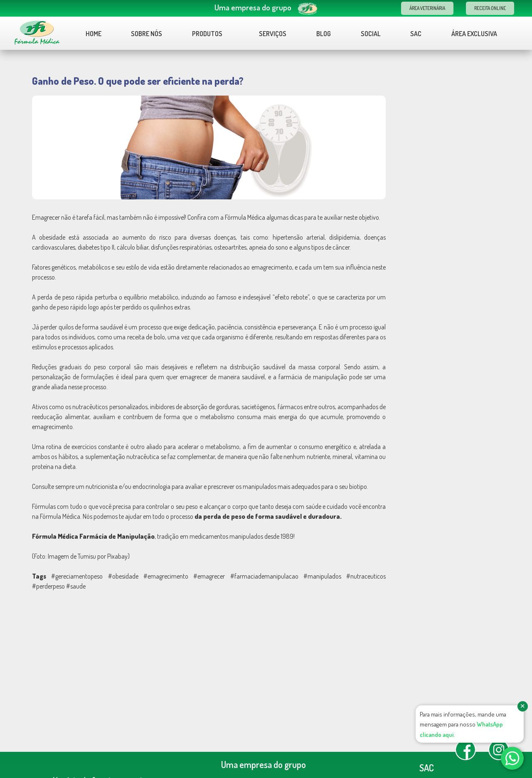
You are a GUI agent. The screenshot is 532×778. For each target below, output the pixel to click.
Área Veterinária (427, 8)
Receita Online (490, 8)
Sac (415, 33)
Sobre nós (146, 33)
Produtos (211, 33)
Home (93, 33)
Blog (323, 33)
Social (371, 33)
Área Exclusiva (474, 33)
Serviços (272, 33)
